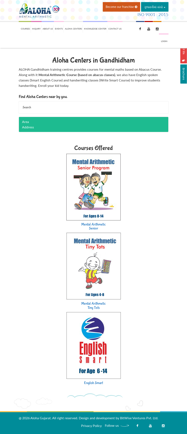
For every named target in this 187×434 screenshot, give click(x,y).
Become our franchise (121, 7)
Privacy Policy (91, 426)
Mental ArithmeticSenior (93, 226)
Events (59, 28)
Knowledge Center (95, 28)
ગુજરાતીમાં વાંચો (154, 7)
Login (164, 41)
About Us (48, 28)
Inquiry (36, 28)
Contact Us (114, 28)
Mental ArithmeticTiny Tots (93, 305)
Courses (25, 28)
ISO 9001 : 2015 (152, 14)
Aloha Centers (73, 28)
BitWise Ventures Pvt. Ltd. (139, 418)
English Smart (93, 383)
